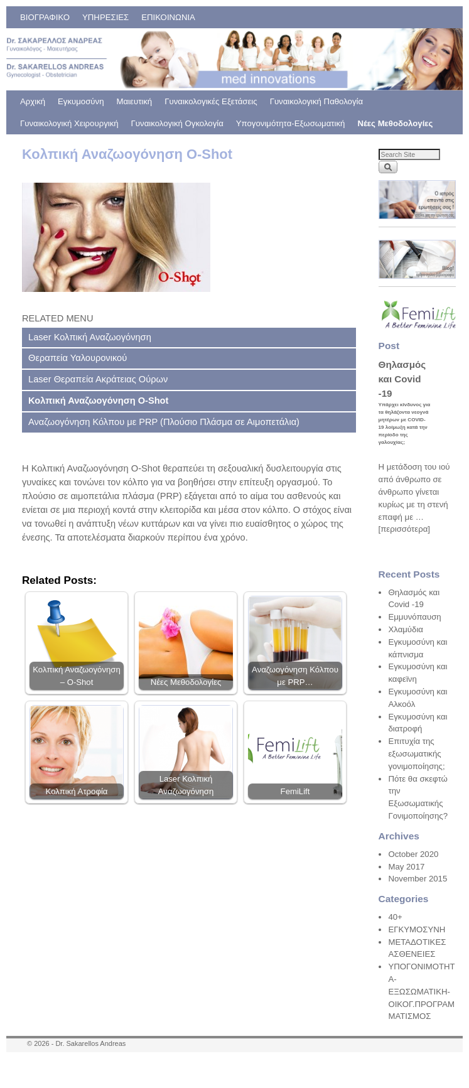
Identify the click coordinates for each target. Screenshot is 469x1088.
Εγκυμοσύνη (81, 101)
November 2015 (417, 878)
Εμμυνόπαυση (414, 617)
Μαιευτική (135, 101)
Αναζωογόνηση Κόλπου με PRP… (295, 676)
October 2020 (413, 854)
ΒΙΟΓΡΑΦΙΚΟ (45, 17)
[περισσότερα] (404, 529)
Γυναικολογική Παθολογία (316, 101)
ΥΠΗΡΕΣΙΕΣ (105, 17)
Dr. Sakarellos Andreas (90, 1043)
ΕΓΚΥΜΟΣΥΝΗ (416, 929)
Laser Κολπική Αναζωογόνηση (89, 337)
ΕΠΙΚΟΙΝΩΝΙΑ (168, 17)
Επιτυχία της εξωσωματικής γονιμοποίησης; (416, 753)
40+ (395, 917)
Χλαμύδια (405, 629)
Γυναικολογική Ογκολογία (177, 123)
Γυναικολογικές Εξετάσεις (210, 101)
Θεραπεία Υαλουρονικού (77, 358)
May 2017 (406, 866)
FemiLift (295, 791)
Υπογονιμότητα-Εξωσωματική (290, 123)
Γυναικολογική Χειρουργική (69, 123)
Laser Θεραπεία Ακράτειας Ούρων (98, 379)
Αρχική (32, 101)
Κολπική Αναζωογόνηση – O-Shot (77, 676)
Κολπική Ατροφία (77, 791)
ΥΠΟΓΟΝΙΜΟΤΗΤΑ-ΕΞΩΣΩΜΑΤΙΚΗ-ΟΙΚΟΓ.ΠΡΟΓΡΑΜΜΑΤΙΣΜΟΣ (421, 991)
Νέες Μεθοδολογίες (395, 123)
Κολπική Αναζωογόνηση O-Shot (98, 401)
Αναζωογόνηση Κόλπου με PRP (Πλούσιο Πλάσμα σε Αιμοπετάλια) (163, 422)
